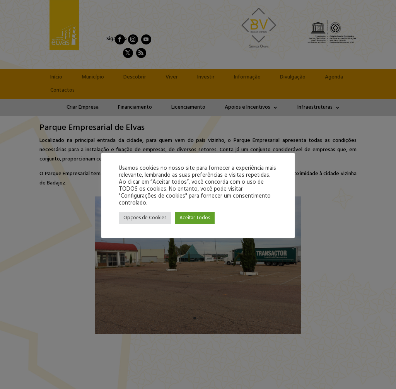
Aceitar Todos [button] (194, 218)
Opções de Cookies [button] (144, 218)
